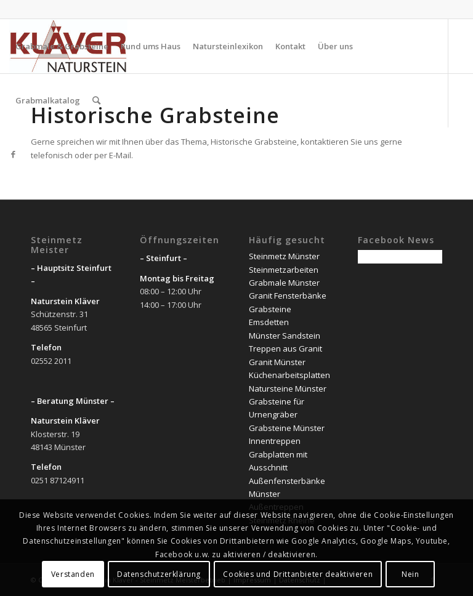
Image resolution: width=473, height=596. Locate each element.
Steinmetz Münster (284, 256)
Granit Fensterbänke (287, 295)
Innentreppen (275, 440)
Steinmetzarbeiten (283, 269)
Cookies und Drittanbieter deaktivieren (298, 574)
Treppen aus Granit (285, 348)
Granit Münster (277, 362)
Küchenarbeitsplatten (289, 375)
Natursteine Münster (287, 388)
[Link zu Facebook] (13, 154)
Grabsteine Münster (287, 427)
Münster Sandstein (284, 335)
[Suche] (96, 100)
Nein (410, 574)
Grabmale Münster (284, 282)
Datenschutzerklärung (159, 574)
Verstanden (73, 574)
